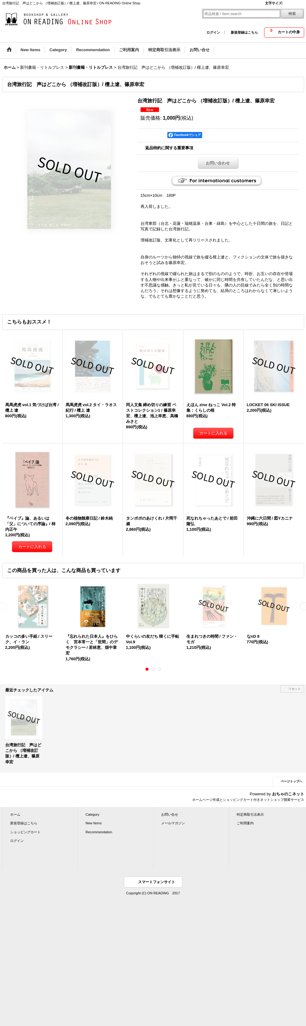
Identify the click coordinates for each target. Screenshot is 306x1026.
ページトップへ (291, 781)
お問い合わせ (218, 163)
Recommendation (99, 832)
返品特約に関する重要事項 (169, 148)
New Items (94, 823)
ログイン (213, 32)
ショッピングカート (25, 832)
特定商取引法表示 (250, 814)
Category (93, 814)
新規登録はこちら (244, 32)
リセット (294, 688)
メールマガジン (173, 823)
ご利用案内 (245, 823)
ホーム (15, 814)
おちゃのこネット (288, 794)
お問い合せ (169, 814)
